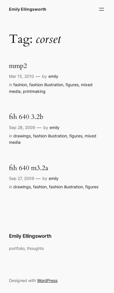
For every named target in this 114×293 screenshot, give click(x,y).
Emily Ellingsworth (27, 9)
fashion (20, 84)
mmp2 (18, 66)
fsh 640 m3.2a (28, 168)
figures (72, 84)
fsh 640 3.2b (26, 117)
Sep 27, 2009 (21, 178)
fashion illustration (46, 84)
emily (53, 76)
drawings (22, 135)
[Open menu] (101, 9)
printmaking (34, 91)
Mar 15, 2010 (21, 76)
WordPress (47, 280)
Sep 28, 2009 (22, 127)
